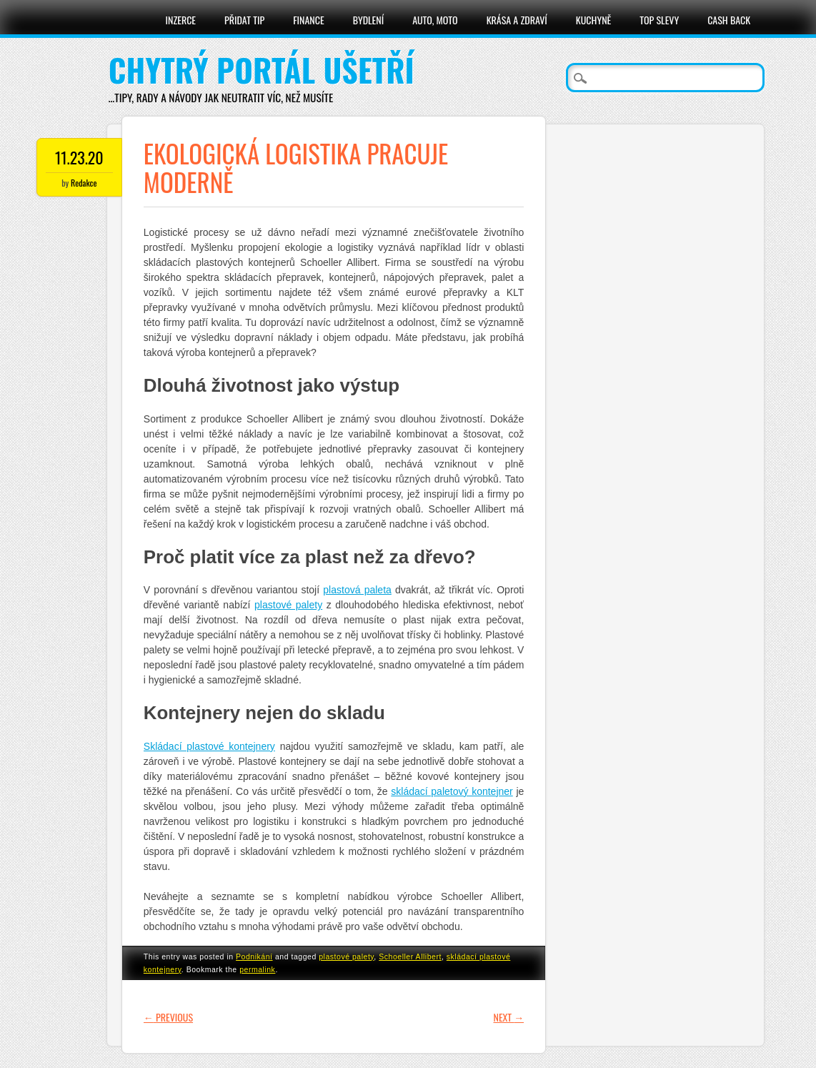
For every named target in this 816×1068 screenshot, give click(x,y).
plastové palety (288, 604)
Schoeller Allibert (410, 956)
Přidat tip (244, 19)
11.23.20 (79, 157)
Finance (308, 19)
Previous (168, 1016)
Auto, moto (435, 19)
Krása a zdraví (517, 19)
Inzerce (181, 19)
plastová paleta (357, 589)
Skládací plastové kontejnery (209, 746)
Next (509, 1016)
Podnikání (254, 956)
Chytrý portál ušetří (261, 69)
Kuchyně (593, 19)
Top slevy (659, 19)
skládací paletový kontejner (451, 791)
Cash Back (728, 19)
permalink (257, 969)
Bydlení (368, 19)
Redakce (83, 183)
